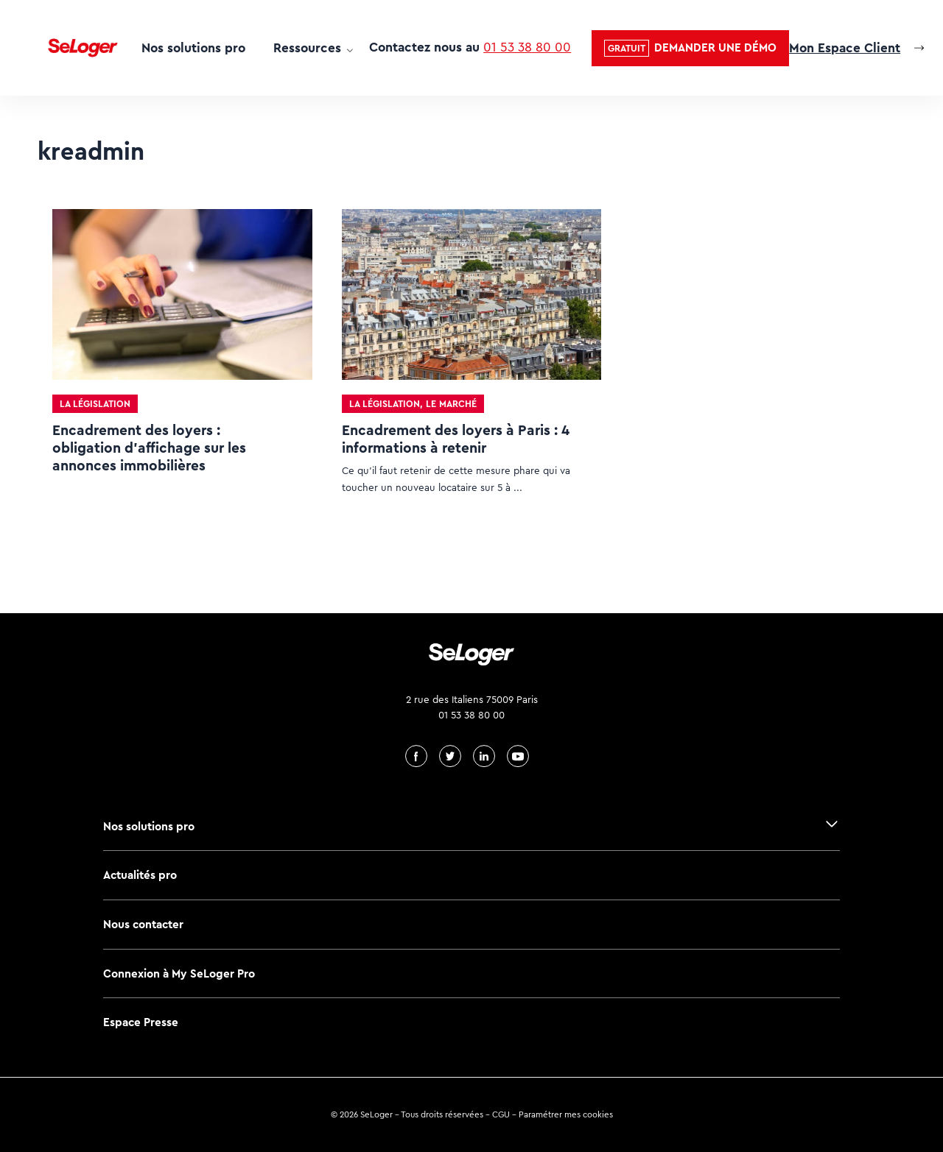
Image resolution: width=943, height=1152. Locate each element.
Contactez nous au (470, 47)
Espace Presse (140, 1022)
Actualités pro (140, 874)
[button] (690, 48)
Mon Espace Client (844, 47)
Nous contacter (143, 924)
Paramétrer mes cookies (566, 1114)
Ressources (307, 47)
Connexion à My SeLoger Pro (179, 973)
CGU (501, 1114)
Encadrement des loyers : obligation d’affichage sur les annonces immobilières (149, 448)
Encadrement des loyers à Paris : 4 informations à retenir (455, 439)
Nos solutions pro (193, 47)
